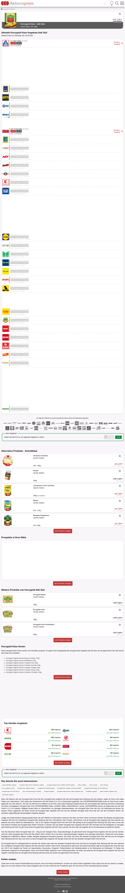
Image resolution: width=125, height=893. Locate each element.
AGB (62, 884)
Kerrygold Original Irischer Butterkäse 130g (21, 661)
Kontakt (55, 886)
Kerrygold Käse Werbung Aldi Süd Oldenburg (95, 788)
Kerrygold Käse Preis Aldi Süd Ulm (11, 791)
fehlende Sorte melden (63, 677)
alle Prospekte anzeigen (62, 583)
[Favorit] (120, 14)
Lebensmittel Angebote (8, 794)
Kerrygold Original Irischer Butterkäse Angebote (31, 785)
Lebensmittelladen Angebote (9, 785)
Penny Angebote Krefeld (8, 788)
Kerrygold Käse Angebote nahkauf (26, 788)
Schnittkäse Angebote (91, 791)
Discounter (6, 9)
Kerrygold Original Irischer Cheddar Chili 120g (22, 663)
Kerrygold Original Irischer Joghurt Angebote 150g (70, 791)
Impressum (57, 884)
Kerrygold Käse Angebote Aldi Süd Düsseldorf (69, 788)
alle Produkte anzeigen (63, 531)
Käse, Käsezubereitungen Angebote (32, 791)
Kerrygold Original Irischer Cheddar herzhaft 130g (23, 665)
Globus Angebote (82, 785)
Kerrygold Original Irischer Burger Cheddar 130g (22, 658)
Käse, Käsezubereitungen (62, 832)
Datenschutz (67, 884)
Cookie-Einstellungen (66, 886)
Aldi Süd (12, 9)
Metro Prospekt (93, 785)
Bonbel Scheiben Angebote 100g (108, 791)
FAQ (59, 886)
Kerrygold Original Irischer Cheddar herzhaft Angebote (61, 785)
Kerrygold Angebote (49, 791)
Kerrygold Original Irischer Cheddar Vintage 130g (23, 668)
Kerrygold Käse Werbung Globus (46, 788)
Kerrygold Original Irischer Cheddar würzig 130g (22, 670)
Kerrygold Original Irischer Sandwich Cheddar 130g (23, 672)
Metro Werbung (104, 785)
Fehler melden (63, 872)
